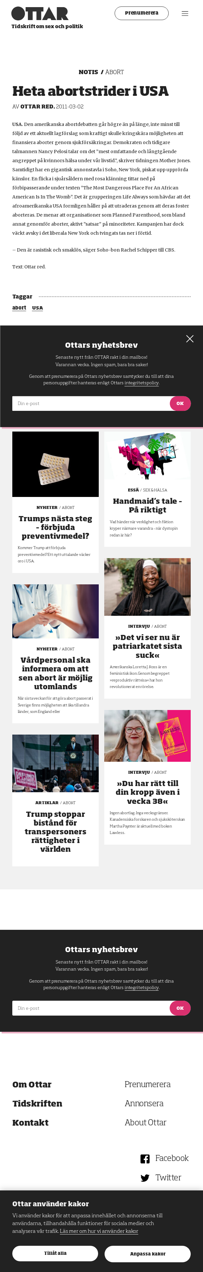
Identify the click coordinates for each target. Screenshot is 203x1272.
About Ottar (146, 1123)
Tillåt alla (55, 1254)
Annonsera (144, 1104)
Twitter (168, 1178)
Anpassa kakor (147, 1254)
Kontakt (30, 1123)
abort (19, 308)
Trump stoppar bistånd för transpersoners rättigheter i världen (55, 832)
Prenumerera (140, 13)
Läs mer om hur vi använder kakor (99, 1231)
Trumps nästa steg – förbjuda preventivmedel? (55, 528)
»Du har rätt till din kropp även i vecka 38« (148, 793)
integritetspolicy (142, 987)
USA (37, 308)
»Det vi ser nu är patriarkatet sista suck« (147, 647)
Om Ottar (31, 1085)
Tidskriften (37, 1104)
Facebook (172, 1159)
